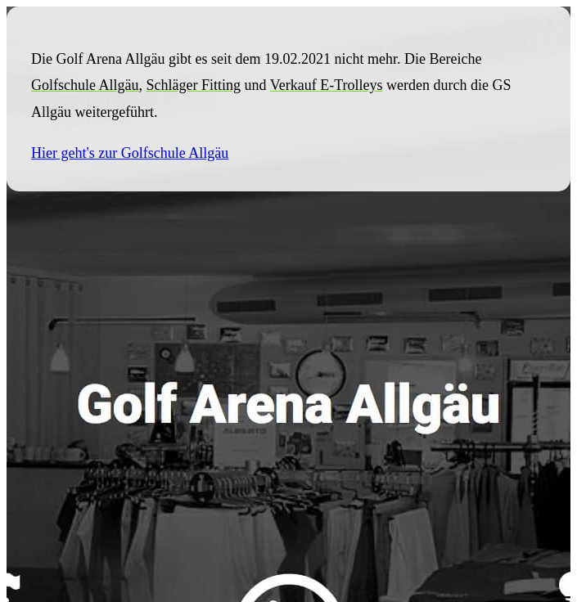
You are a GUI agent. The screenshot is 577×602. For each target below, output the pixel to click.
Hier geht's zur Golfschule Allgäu (129, 153)
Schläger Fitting (193, 85)
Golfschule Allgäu (84, 85)
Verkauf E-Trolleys (326, 85)
